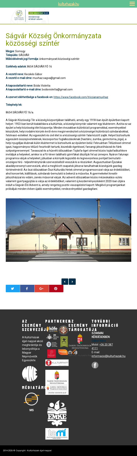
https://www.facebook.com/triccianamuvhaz (81, 97)
